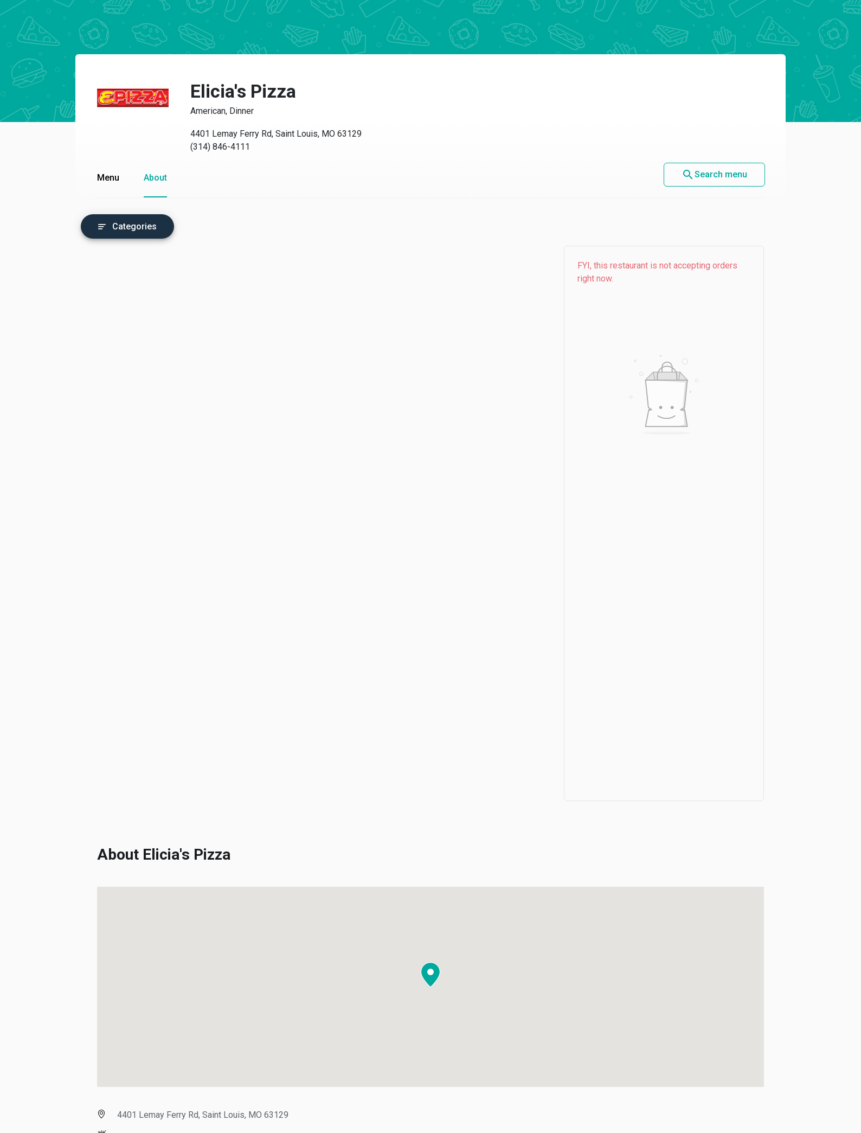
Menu (108, 177)
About (155, 177)
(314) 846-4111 (220, 147)
